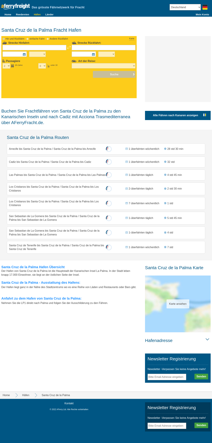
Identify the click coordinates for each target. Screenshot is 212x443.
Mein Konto (202, 14)
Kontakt (69, 403)
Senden (201, 376)
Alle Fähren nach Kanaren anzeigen (175, 107)
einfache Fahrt (37, 31)
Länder (49, 14)
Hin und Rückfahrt (15, 31)
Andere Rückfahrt (59, 31)
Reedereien (22, 14)
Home (8, 14)
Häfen (37, 14)
